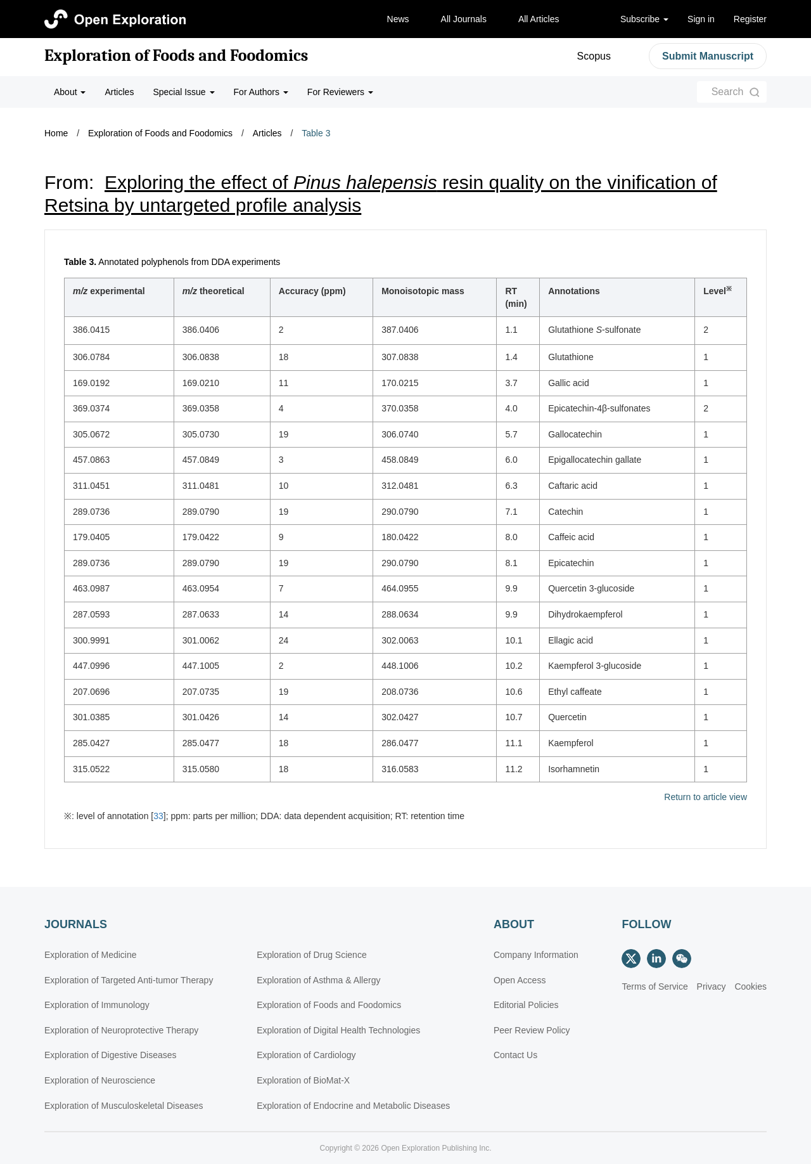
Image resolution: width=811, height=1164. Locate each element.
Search (728, 91)
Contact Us (515, 1055)
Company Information (536, 955)
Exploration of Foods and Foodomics (176, 55)
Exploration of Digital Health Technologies (338, 1030)
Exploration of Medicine (90, 955)
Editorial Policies (526, 1005)
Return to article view (705, 797)
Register (750, 19)
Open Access (520, 980)
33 (158, 816)
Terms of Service (654, 986)
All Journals (464, 19)
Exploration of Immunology (97, 1005)
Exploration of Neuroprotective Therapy (121, 1030)
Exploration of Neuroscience (99, 1080)
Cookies (750, 986)
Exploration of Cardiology (306, 1055)
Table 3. (80, 262)
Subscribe (644, 19)
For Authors (261, 92)
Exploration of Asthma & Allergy (318, 980)
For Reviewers (340, 92)
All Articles (538, 19)
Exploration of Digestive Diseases (110, 1055)
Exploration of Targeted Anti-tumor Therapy (128, 980)
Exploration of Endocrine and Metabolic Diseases (353, 1106)
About (70, 92)
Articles (119, 92)
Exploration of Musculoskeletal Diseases (123, 1106)
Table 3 (316, 133)
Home (56, 133)
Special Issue (183, 92)
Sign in (701, 19)
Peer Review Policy (532, 1030)
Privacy (711, 986)
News (398, 19)
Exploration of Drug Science (312, 955)
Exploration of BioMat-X (303, 1080)
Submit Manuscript (707, 56)
